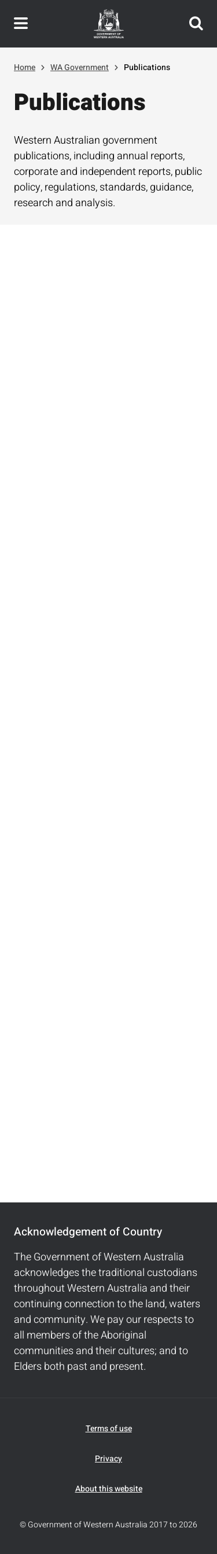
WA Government (79, 67)
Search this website (196, 24)
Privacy (108, 1459)
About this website (108, 1489)
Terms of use (109, 1429)
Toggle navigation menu (21, 24)
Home (24, 67)
